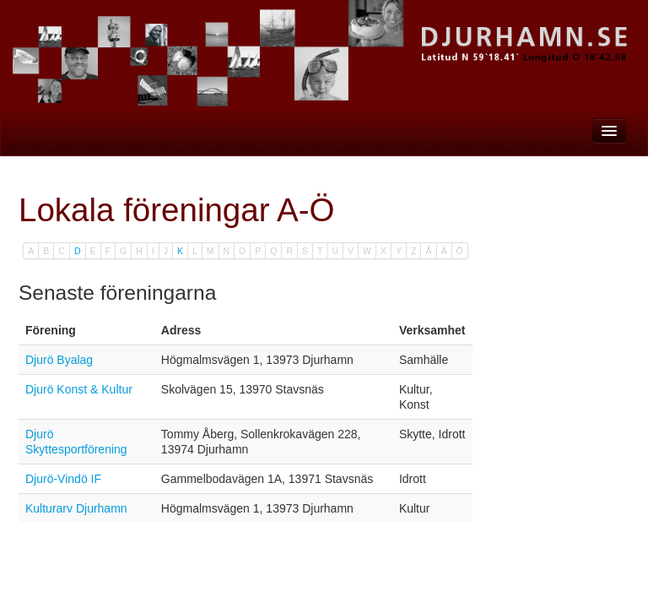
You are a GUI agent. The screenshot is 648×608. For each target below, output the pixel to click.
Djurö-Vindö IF (63, 479)
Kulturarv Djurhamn (76, 508)
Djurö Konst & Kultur (78, 389)
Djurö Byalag (59, 359)
